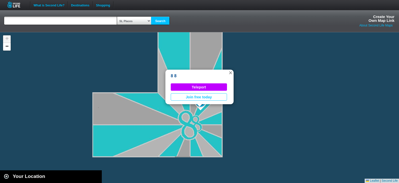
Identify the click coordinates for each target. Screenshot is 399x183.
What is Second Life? (49, 5)
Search (160, 21)
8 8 (174, 76)
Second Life (16, 4)
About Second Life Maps (376, 25)
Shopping (103, 5)
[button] (230, 73)
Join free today (199, 97)
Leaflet (372, 180)
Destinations (80, 5)
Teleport (199, 87)
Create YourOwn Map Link (381, 18)
